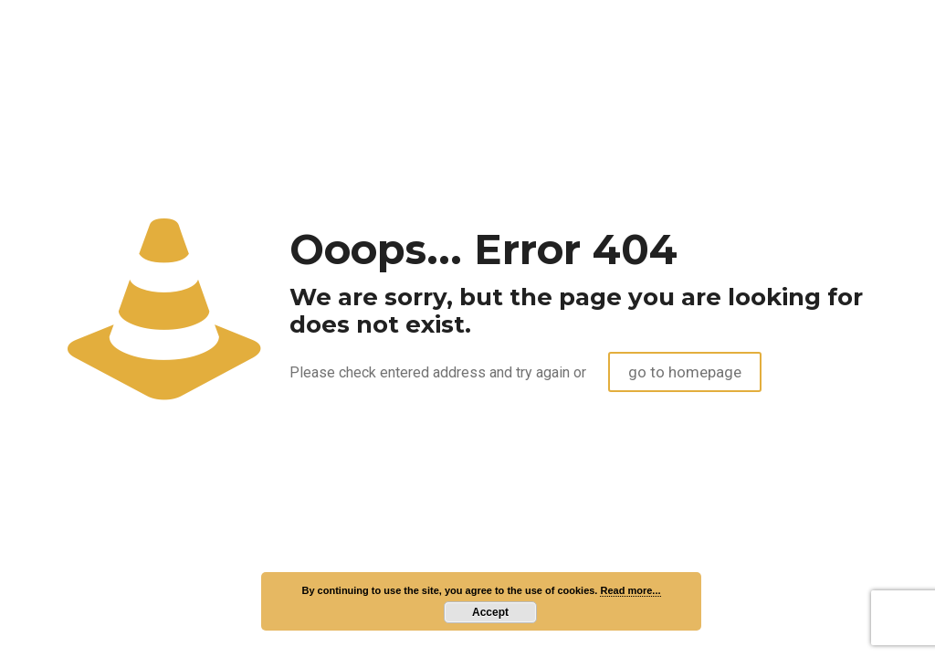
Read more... (630, 590)
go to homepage (684, 372)
